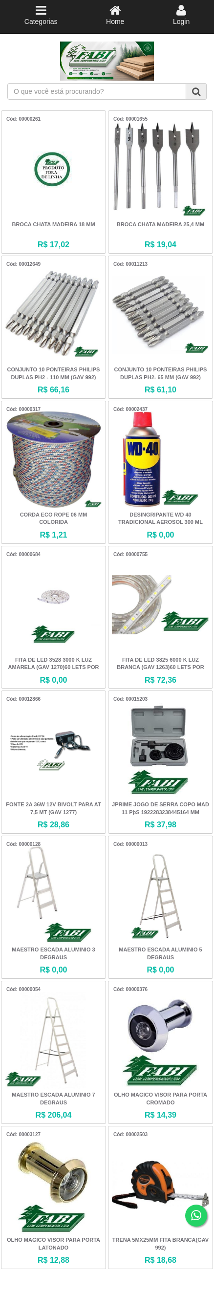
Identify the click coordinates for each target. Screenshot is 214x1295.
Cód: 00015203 (130, 699)
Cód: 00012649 (23, 264)
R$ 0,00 (160, 535)
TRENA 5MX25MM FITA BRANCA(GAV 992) (160, 1244)
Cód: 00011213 (130, 264)
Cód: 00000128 (23, 844)
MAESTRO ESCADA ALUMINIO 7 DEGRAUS (53, 1098)
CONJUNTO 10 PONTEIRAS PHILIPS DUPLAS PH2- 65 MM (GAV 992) (160, 373)
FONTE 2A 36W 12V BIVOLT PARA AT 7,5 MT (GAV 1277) (53, 808)
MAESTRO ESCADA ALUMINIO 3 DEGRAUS (53, 953)
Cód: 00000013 (130, 844)
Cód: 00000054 (23, 989)
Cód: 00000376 (130, 989)
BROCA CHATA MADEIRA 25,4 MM (160, 224)
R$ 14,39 (160, 1115)
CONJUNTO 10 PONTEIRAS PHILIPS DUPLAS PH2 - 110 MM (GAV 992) (53, 373)
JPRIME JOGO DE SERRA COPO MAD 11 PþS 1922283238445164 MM (160, 808)
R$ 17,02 (53, 244)
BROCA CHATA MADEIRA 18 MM (53, 224)
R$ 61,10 (160, 390)
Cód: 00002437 (130, 409)
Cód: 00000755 (130, 554)
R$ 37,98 (160, 824)
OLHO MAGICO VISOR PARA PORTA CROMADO (160, 1098)
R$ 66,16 (53, 390)
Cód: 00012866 (23, 699)
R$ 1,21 (53, 535)
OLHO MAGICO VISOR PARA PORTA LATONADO (53, 1244)
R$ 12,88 (53, 1260)
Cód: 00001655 (130, 119)
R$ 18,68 (160, 1260)
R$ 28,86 (53, 824)
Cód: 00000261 (23, 119)
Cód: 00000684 (23, 554)
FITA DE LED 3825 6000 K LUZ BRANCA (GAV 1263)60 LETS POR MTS (160, 664)
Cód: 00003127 (23, 1134)
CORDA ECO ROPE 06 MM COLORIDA (53, 518)
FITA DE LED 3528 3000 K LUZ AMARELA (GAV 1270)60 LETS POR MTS (53, 664)
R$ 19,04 (160, 244)
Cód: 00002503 (130, 1134)
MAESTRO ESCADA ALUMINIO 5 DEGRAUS (160, 953)
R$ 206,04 (54, 1115)
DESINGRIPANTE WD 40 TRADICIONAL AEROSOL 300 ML (160, 518)
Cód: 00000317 (23, 409)
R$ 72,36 (160, 680)
